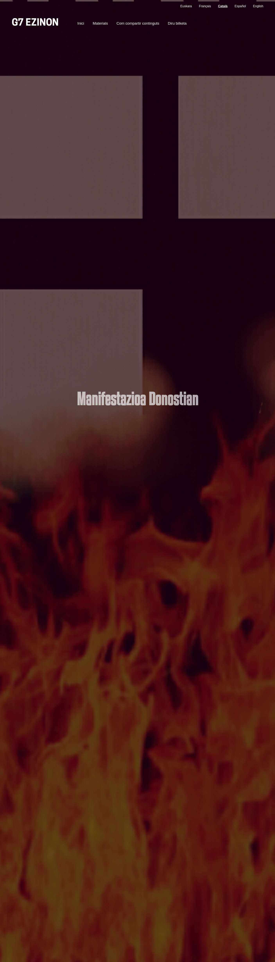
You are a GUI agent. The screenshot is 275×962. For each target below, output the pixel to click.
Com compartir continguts (137, 23)
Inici (80, 23)
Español (240, 6)
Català (223, 6)
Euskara (186, 6)
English (258, 6)
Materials (100, 23)
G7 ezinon (35, 23)
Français (205, 6)
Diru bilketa (177, 23)
